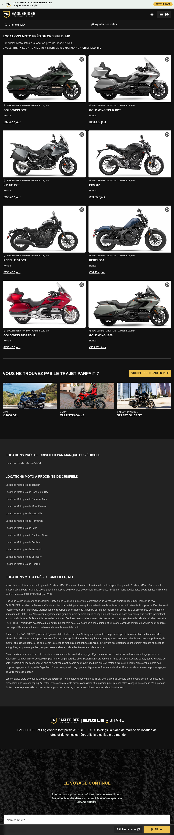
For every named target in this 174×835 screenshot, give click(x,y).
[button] (44, 90)
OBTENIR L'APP (163, 4)
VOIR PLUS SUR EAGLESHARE (150, 373)
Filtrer (157, 829)
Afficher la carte (128, 829)
